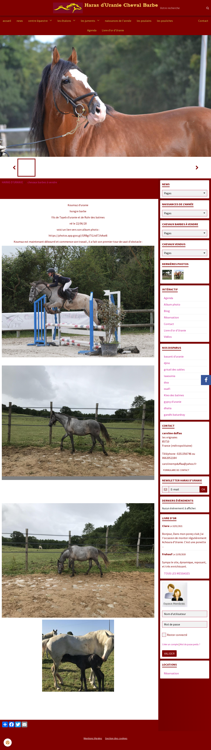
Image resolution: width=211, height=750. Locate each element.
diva (166, 382)
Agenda (91, 30)
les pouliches (165, 21)
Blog (167, 311)
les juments (88, 21)
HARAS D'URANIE (12, 182)
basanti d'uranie (174, 356)
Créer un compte (170, 644)
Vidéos (168, 336)
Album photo (172, 304)
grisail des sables (174, 369)
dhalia (167, 408)
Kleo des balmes (174, 395)
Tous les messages (177, 573)
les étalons (64, 21)
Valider (169, 653)
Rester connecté (174, 635)
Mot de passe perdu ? (190, 644)
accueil (7, 21)
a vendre (183, 21)
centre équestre (38, 21)
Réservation (171, 317)
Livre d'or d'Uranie (113, 30)
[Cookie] (8, 742)
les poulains (144, 21)
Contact (203, 21)
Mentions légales (93, 738)
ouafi (167, 388)
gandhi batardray (174, 414)
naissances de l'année (118, 21)
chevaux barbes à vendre (42, 182)
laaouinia (169, 376)
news (20, 21)
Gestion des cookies (116, 738)
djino (167, 363)
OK (203, 489)
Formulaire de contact (176, 470)
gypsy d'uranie (172, 401)
